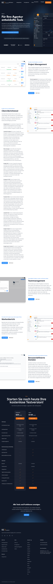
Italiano (28, 553)
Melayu (28, 559)
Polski (28, 565)
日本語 (28, 555)
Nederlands (29, 561)
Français (28, 550)
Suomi (28, 569)
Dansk (28, 542)
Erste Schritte (48, 2)
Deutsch (28, 544)
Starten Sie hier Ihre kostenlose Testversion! (10, 32)
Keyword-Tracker (4, 544)
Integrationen (19, 2)
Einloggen (42, 2)
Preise (33, 2)
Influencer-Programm (18, 546)
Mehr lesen (11, 262)
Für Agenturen (26, 2)
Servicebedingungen (43, 542)
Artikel (15, 548)
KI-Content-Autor (4, 550)
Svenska (28, 571)
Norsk (28, 563)
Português (29, 567)
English (28, 546)
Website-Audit (4, 546)
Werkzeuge (11, 2)
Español (28, 548)
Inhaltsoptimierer (5, 542)
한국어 (28, 557)
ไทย (28, 574)
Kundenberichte (4, 548)
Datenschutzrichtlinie (43, 544)
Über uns (16, 542)
